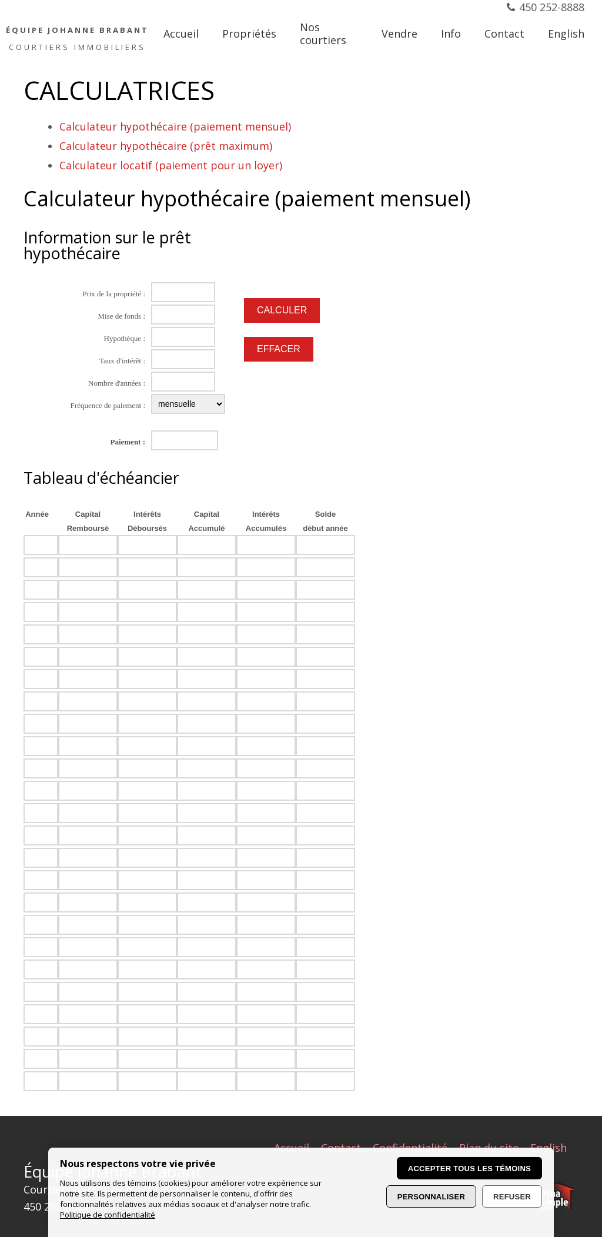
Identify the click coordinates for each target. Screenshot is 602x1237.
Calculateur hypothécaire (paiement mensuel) (175, 126)
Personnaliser (431, 1196)
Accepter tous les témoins (469, 1168)
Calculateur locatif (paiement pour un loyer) (170, 165)
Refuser (512, 1196)
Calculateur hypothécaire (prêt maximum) (165, 146)
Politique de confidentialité (107, 1214)
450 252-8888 (551, 7)
